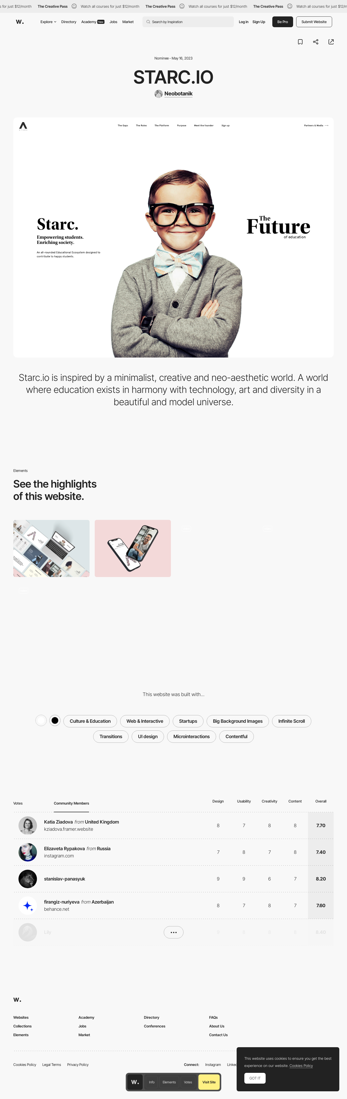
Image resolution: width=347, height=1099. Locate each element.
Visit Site (209, 1082)
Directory (68, 21)
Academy (92, 21)
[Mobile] (133, 548)
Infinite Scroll (291, 721)
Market (128, 21)
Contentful (236, 736)
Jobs (113, 21)
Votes (188, 1082)
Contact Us (218, 1035)
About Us (216, 1026)
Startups (188, 721)
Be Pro (282, 21)
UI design (148, 736)
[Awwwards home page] (135, 1082)
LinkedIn (233, 1064)
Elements (169, 1082)
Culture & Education (90, 721)
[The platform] (51, 610)
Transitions (111, 736)
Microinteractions (192, 736)
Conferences (154, 1026)
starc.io (173, 77)
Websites (20, 1017)
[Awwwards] (20, 22)
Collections (22, 1026)
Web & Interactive (145, 721)
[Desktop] (51, 548)
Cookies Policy (24, 1064)
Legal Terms (51, 1064)
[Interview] (214, 548)
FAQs (213, 1017)
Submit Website (314, 21)
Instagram (213, 1064)
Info (152, 1082)
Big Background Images (238, 721)
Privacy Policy (78, 1064)
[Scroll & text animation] (295, 548)
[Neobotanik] (173, 94)
